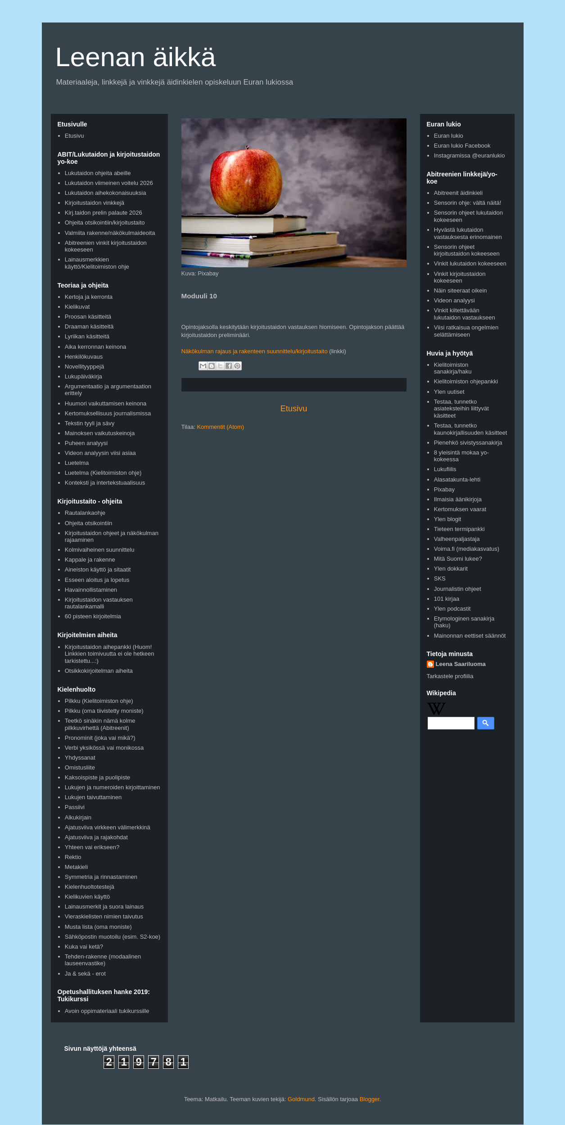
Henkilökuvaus (84, 356)
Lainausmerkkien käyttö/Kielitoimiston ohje (97, 263)
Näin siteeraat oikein (460, 290)
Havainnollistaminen (91, 589)
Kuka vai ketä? (84, 946)
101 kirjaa (446, 598)
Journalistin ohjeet (457, 588)
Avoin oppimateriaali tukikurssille (107, 1011)
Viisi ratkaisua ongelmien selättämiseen (466, 331)
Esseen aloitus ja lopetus (97, 579)
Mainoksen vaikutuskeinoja (100, 433)
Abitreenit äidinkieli (458, 192)
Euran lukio (448, 135)
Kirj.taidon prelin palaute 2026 (103, 212)
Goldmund (301, 1099)
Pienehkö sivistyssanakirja (468, 442)
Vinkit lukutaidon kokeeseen (470, 263)
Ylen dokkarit (451, 568)
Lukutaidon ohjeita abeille (98, 173)
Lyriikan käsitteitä (87, 336)
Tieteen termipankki (459, 529)
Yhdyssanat (80, 757)
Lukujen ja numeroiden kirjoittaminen (112, 787)
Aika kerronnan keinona (96, 346)
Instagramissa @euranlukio (469, 155)
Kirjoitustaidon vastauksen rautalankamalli (99, 603)
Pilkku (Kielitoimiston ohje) (99, 701)
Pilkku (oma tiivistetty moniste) (104, 710)
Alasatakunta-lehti (457, 479)
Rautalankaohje (85, 512)
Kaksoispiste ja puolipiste (97, 777)
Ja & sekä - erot (85, 973)
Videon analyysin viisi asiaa (100, 453)
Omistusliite (80, 767)
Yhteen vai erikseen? (92, 847)
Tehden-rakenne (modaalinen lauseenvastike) (103, 960)
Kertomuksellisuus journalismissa (108, 413)
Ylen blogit (447, 519)
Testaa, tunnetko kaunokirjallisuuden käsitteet (470, 429)
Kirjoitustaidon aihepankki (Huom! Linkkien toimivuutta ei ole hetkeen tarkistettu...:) (109, 654)
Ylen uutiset (449, 391)
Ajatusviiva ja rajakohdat (96, 837)
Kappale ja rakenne (90, 559)
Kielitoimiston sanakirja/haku (453, 368)
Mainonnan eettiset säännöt (470, 635)
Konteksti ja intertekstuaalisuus (105, 482)
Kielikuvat (77, 306)
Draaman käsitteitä (89, 326)
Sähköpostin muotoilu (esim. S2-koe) (112, 936)
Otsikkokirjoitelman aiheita (99, 670)
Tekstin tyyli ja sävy (90, 423)
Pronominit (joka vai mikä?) (100, 737)
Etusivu (293, 408)
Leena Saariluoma (461, 664)
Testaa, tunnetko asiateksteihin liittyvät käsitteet (461, 408)
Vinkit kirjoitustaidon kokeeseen (460, 277)
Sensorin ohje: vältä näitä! (468, 202)
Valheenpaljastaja (457, 539)
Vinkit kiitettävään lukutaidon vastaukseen (464, 314)
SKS (440, 578)
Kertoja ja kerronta (89, 296)
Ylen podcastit (452, 608)
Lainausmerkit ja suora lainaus (104, 906)
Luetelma (77, 462)
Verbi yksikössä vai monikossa (104, 747)
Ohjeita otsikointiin (89, 523)
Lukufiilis (445, 469)
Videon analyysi (454, 300)
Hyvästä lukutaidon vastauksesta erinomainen (468, 233)
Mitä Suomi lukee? (458, 558)
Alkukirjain (78, 817)
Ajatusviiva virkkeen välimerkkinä (107, 827)
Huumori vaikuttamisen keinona (105, 403)
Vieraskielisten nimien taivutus (104, 916)
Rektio (73, 857)
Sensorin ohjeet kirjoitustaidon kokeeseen (467, 250)
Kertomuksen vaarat (460, 509)
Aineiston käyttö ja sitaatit (98, 569)
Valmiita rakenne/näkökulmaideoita (110, 233)
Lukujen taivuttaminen (93, 797)
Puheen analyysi (86, 443)
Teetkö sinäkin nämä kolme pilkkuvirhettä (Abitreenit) (100, 724)
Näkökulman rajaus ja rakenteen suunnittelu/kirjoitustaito (254, 351)
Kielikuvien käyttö (87, 896)
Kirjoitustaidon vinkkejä (94, 202)
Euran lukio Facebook (462, 145)
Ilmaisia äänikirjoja (458, 499)
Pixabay (444, 489)
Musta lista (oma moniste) (98, 926)
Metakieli (76, 867)
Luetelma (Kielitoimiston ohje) (103, 472)
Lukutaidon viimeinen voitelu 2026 (109, 183)
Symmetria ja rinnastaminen (101, 876)
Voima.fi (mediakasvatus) (466, 548)
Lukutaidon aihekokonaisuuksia (105, 192)
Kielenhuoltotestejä (89, 886)
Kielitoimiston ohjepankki (466, 381)
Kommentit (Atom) (220, 426)
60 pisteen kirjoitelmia (93, 616)
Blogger (370, 1099)
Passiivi (75, 807)
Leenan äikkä (135, 57)
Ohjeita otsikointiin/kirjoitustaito (105, 222)
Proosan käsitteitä (88, 316)
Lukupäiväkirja (83, 376)
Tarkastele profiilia (450, 676)
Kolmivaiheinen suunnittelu (100, 549)
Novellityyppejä (84, 366)
